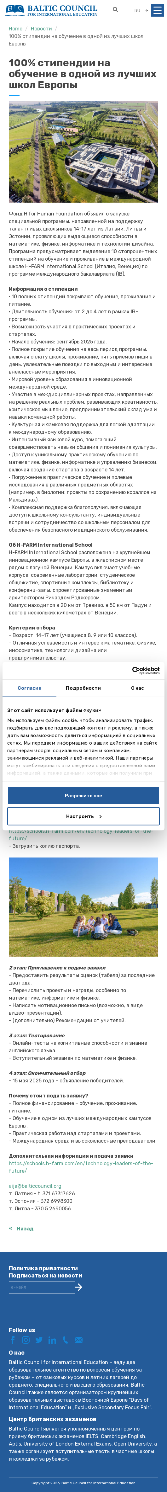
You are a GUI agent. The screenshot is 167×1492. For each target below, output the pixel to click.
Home (15, 29)
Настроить (83, 816)
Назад (25, 1229)
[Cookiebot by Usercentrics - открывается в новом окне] (132, 670)
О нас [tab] (137, 688)
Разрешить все (83, 796)
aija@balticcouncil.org (35, 1186)
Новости (41, 29)
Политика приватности (43, 1268)
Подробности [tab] (83, 688)
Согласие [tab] (29, 688)
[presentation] (57, 1315)
